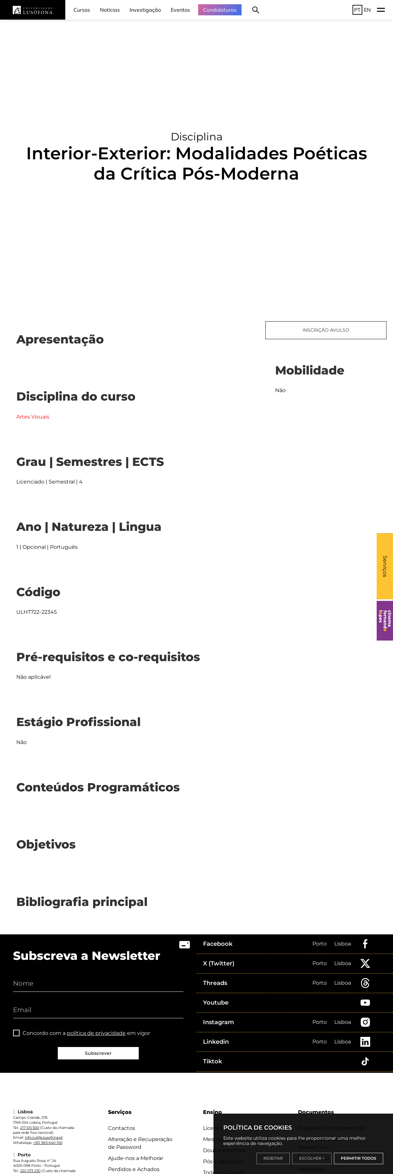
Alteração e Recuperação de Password (140, 1143)
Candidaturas (220, 10)
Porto (319, 944)
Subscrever (98, 1053)
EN (367, 10)
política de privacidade (96, 1033)
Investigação (145, 10)
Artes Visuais (32, 417)
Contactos (121, 1128)
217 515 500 (29, 1127)
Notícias (110, 10)
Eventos (180, 10)
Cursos (81, 10)
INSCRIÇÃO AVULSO (326, 330)
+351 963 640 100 (47, 1142)
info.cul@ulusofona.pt (44, 1137)
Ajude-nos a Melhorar (135, 1158)
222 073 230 (30, 1170)
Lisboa (342, 944)
